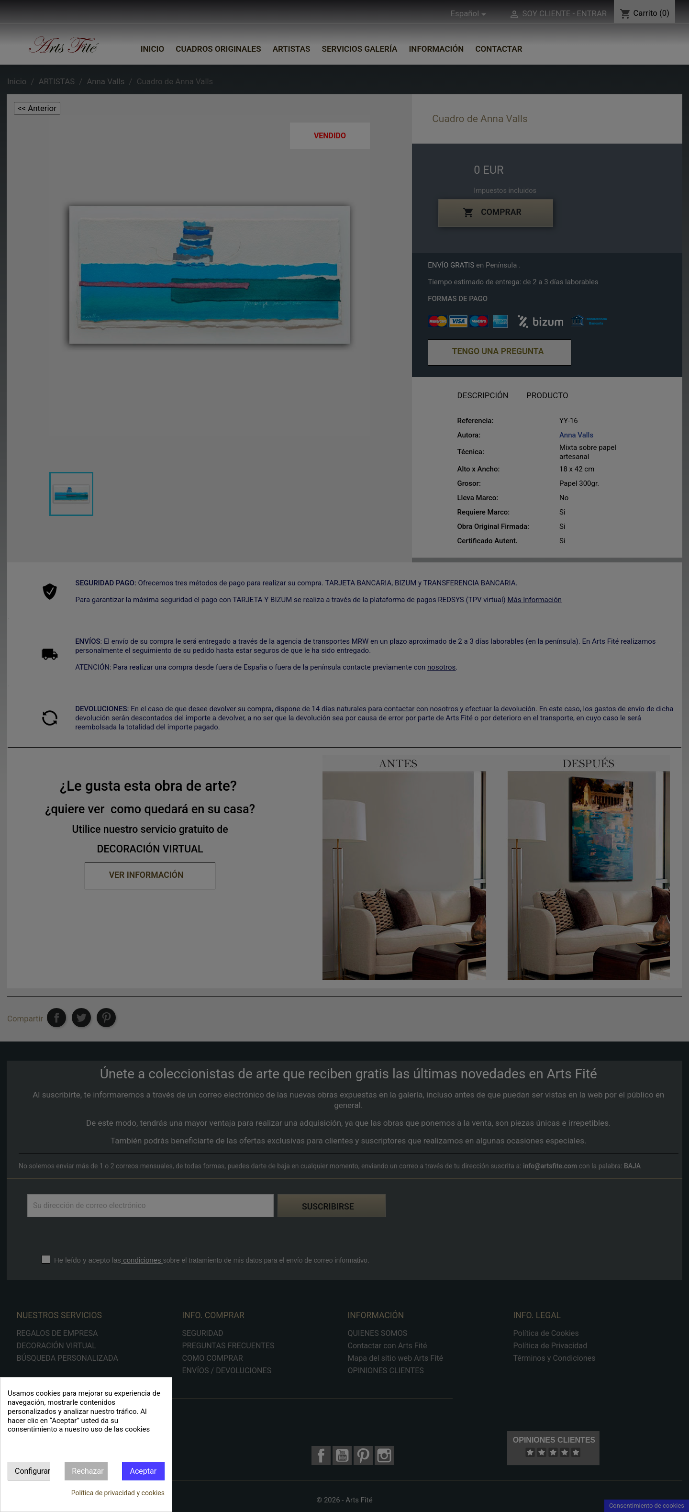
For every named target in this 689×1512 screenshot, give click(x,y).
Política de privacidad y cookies (118, 1493)
